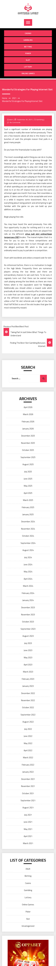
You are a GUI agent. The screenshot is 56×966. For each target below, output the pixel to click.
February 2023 (28, 679)
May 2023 (28, 657)
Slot (28, 60)
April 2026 (28, 407)
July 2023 (28, 643)
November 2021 (28, 786)
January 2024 (28, 600)
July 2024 (28, 557)
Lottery (28, 66)
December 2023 (28, 607)
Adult (28, 868)
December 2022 (28, 693)
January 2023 (28, 686)
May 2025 (28, 485)
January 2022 (28, 771)
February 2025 (28, 507)
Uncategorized (28, 926)
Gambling (28, 39)
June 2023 (28, 650)
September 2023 (28, 628)
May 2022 (28, 743)
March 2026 (28, 414)
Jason (11, 119)
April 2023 (28, 664)
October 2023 (28, 621)
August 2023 (28, 636)
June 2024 (28, 564)
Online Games (28, 73)
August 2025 (28, 464)
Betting (28, 46)
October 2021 (28, 793)
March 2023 (28, 671)
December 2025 (28, 435)
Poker (28, 53)
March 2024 (28, 585)
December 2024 (28, 521)
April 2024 (28, 578)
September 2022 (28, 714)
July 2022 (28, 729)
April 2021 (28, 836)
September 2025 (28, 457)
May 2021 (28, 829)
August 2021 (28, 807)
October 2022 (28, 707)
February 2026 (28, 421)
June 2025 (28, 478)
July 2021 (28, 814)
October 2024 (28, 535)
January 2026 (28, 428)
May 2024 (28, 571)
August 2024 (28, 550)
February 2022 (28, 764)
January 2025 (28, 514)
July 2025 (28, 471)
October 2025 (28, 450)
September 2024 (28, 543)
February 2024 (28, 593)
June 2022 (28, 736)
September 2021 (28, 800)
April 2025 (28, 493)
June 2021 (28, 821)
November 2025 (28, 443)
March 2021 (28, 843)
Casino (28, 33)
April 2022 (28, 750)
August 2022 (28, 721)
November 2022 (28, 700)
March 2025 (28, 500)
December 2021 (28, 779)
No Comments (15, 122)
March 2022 (28, 757)
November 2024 (28, 528)
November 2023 (28, 614)
